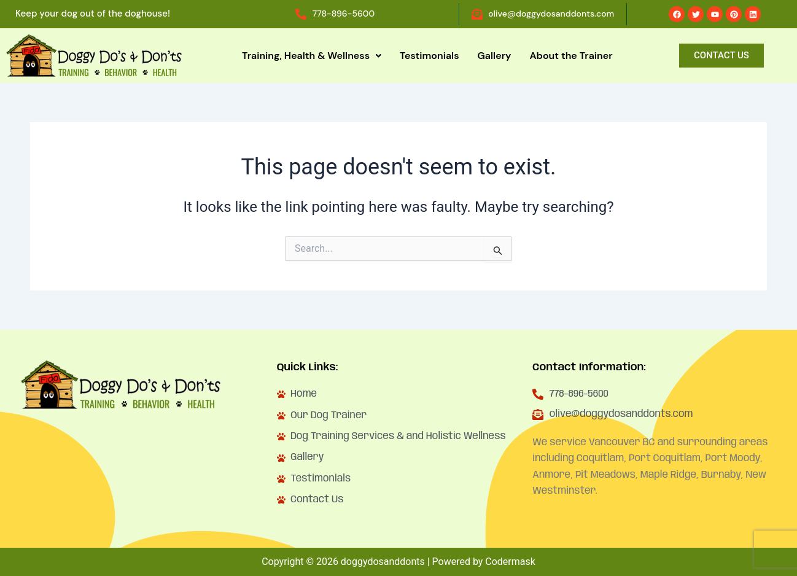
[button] (312, 56)
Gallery (494, 55)
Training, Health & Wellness (311, 55)
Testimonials (429, 55)
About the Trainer (570, 55)
